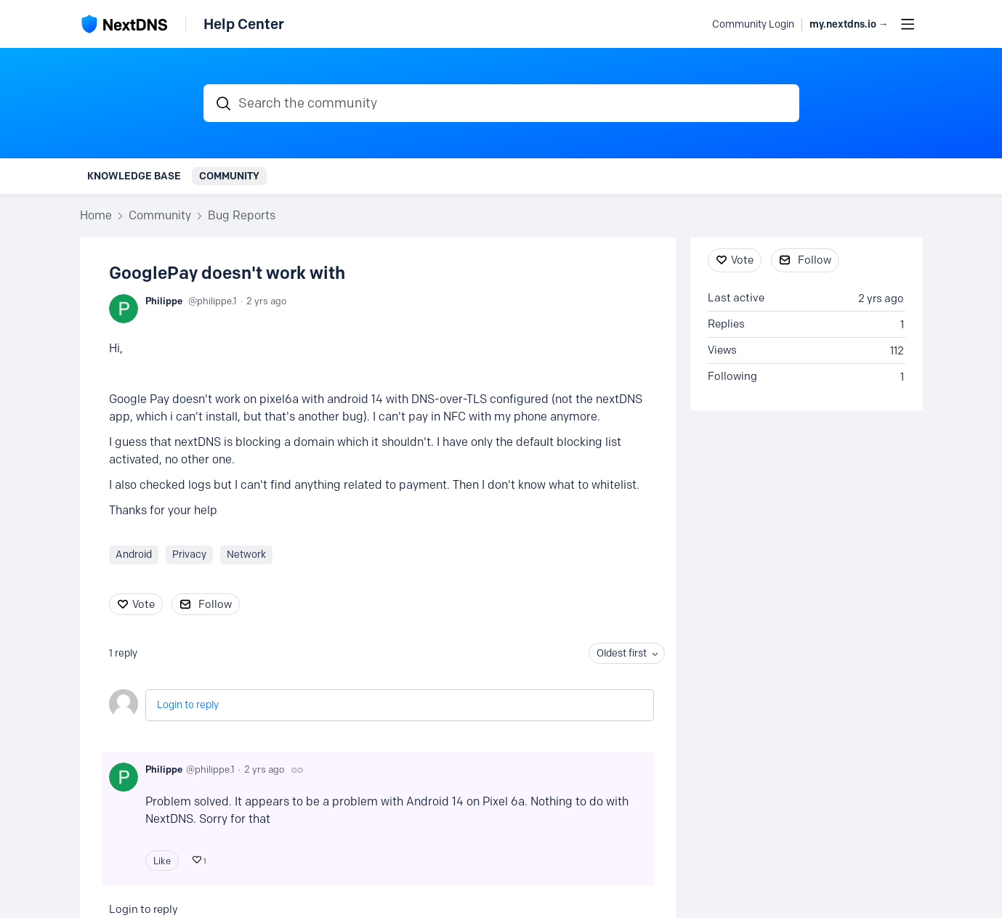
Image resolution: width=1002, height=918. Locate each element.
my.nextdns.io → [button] (849, 24)
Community (229, 175)
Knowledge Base (134, 175)
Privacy (189, 554)
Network (246, 554)
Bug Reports (241, 215)
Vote (143, 604)
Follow (215, 604)
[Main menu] (907, 24)
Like (162, 860)
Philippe (163, 300)
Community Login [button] (753, 24)
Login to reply (188, 705)
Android (134, 554)
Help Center (243, 24)
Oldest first (622, 653)
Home (96, 215)
